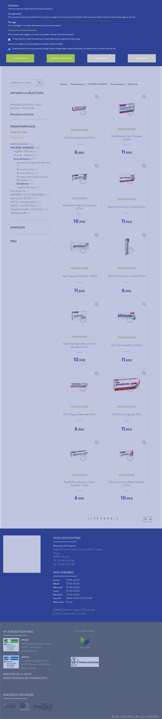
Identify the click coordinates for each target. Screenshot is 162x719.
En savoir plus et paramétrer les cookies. (22, 30)
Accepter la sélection (61, 58)
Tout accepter (20, 58)
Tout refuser (101, 58)
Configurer (142, 58)
